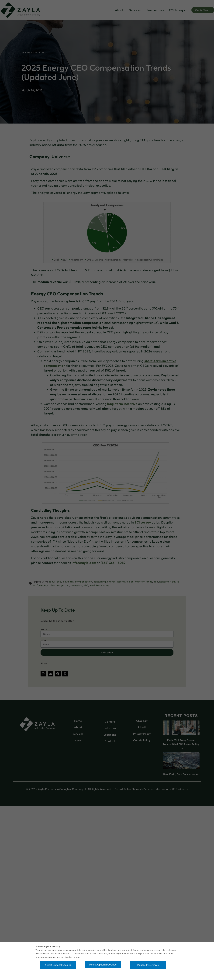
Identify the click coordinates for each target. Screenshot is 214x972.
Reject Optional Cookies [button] (103, 964)
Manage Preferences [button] (148, 965)
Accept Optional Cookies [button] (58, 965)
